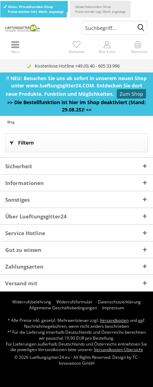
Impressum (113, 308)
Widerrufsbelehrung (31, 302)
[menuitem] (137, 47)
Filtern (22, 141)
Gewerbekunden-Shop (100, 9)
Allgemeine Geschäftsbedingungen (63, 308)
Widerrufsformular (74, 302)
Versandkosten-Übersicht (118, 350)
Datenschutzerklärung (119, 302)
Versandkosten (114, 320)
